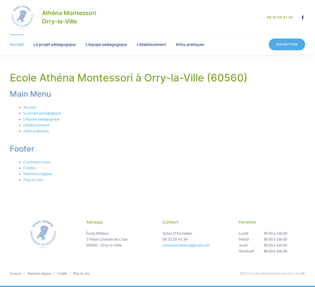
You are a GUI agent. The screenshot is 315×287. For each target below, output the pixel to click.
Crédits (29, 167)
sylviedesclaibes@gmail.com (186, 244)
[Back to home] (22, 17)
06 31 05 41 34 (280, 17)
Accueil (17, 44)
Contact (15, 273)
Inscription (287, 44)
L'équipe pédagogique (106, 44)
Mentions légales (37, 173)
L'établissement (151, 44)
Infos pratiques (190, 44)
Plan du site (33, 179)
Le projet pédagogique (54, 44)
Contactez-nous (37, 161)
